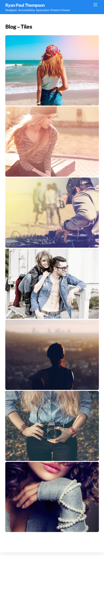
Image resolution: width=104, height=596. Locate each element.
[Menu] (95, 4)
